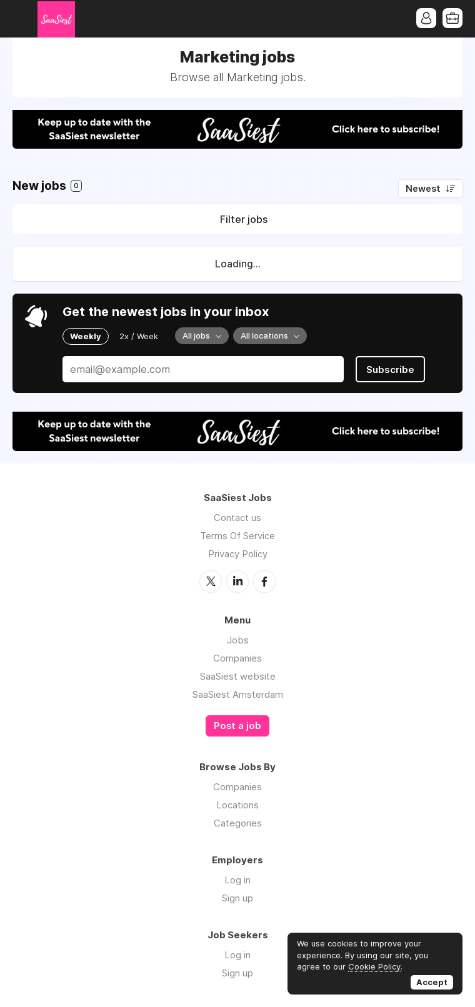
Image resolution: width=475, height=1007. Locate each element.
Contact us (237, 517)
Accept (432, 982)
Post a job (237, 726)
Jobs (238, 640)
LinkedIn (237, 581)
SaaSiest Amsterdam (237, 694)
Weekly (85, 336)
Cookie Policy (374, 966)
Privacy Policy (238, 554)
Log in (237, 880)
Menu (21, 18)
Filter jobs (244, 219)
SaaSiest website (238, 676)
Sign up (237, 898)
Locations (237, 805)
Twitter (210, 581)
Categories (238, 823)
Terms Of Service (237, 536)
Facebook (264, 581)
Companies (237, 658)
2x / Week (138, 336)
